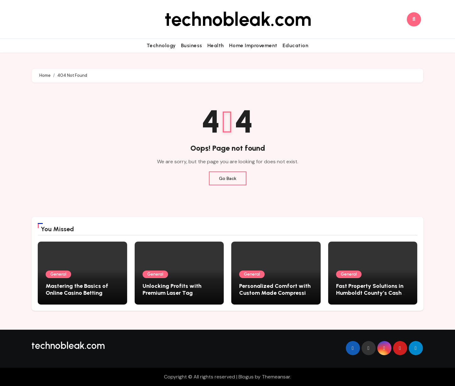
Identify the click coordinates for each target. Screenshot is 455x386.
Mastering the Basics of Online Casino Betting (77, 289)
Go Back (227, 178)
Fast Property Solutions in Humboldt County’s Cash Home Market (369, 293)
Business (191, 45)
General (58, 274)
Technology (161, 45)
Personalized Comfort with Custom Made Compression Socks (275, 293)
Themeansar (276, 376)
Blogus (246, 376)
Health (215, 45)
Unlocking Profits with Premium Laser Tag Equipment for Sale (172, 293)
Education (296, 45)
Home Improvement (253, 45)
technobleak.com (238, 19)
